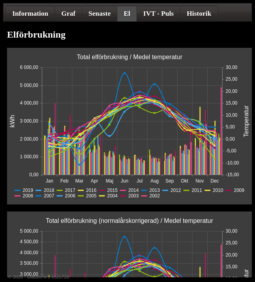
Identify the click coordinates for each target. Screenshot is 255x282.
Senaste (99, 13)
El (127, 13)
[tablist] (127, 12)
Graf (68, 13)
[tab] (30, 13)
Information (30, 13)
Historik (199, 13)
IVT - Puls (158, 13)
